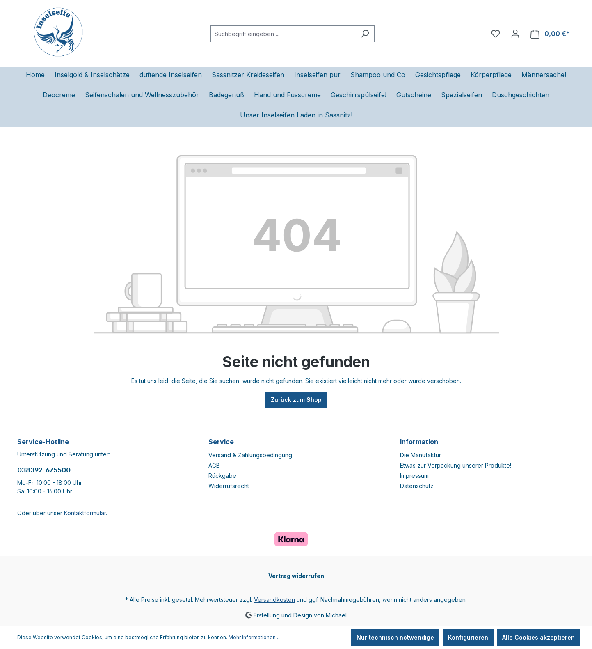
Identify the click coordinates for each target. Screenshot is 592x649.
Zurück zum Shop (296, 399)
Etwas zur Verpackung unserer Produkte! (455, 465)
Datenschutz (417, 485)
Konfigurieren (468, 637)
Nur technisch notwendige (395, 637)
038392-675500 (44, 470)
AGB (214, 465)
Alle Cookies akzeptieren (538, 637)
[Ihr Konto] (515, 33)
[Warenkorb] (550, 33)
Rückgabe (222, 475)
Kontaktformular (85, 512)
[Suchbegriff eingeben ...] (283, 33)
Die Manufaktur (420, 455)
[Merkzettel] (495, 33)
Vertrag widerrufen (296, 575)
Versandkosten (274, 599)
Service (221, 442)
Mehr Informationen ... (255, 637)
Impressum (414, 475)
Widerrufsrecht (228, 485)
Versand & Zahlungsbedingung (250, 455)
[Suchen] (365, 33)
